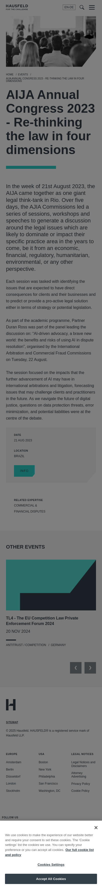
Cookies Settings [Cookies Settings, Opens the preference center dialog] (51, 867)
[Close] (96, 830)
